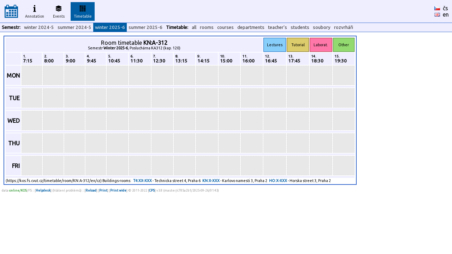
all (194, 27)
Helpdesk (43, 190)
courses (225, 27)
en (446, 14)
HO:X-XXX (278, 181)
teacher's (277, 27)
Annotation (34, 10)
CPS (152, 190)
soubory (322, 27)
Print (103, 190)
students (300, 27)
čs (445, 8)
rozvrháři (343, 27)
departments (250, 27)
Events (59, 10)
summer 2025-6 (145, 27)
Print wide (118, 190)
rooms (207, 27)
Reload (90, 190)
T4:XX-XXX (142, 181)
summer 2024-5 (74, 27)
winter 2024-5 (39, 27)
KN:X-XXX (211, 181)
